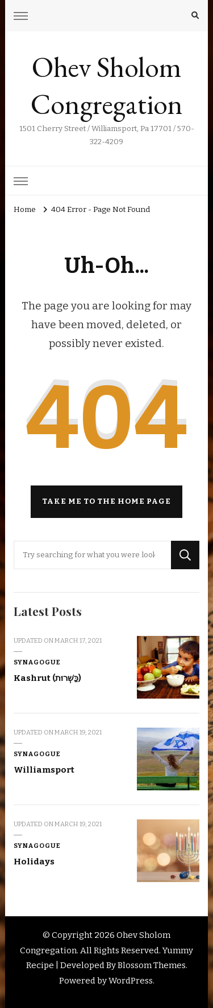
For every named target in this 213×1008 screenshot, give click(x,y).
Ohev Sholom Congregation (107, 85)
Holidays (34, 861)
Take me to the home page (106, 501)
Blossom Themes (152, 965)
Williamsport (44, 770)
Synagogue (37, 662)
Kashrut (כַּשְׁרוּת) (47, 678)
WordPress (130, 981)
